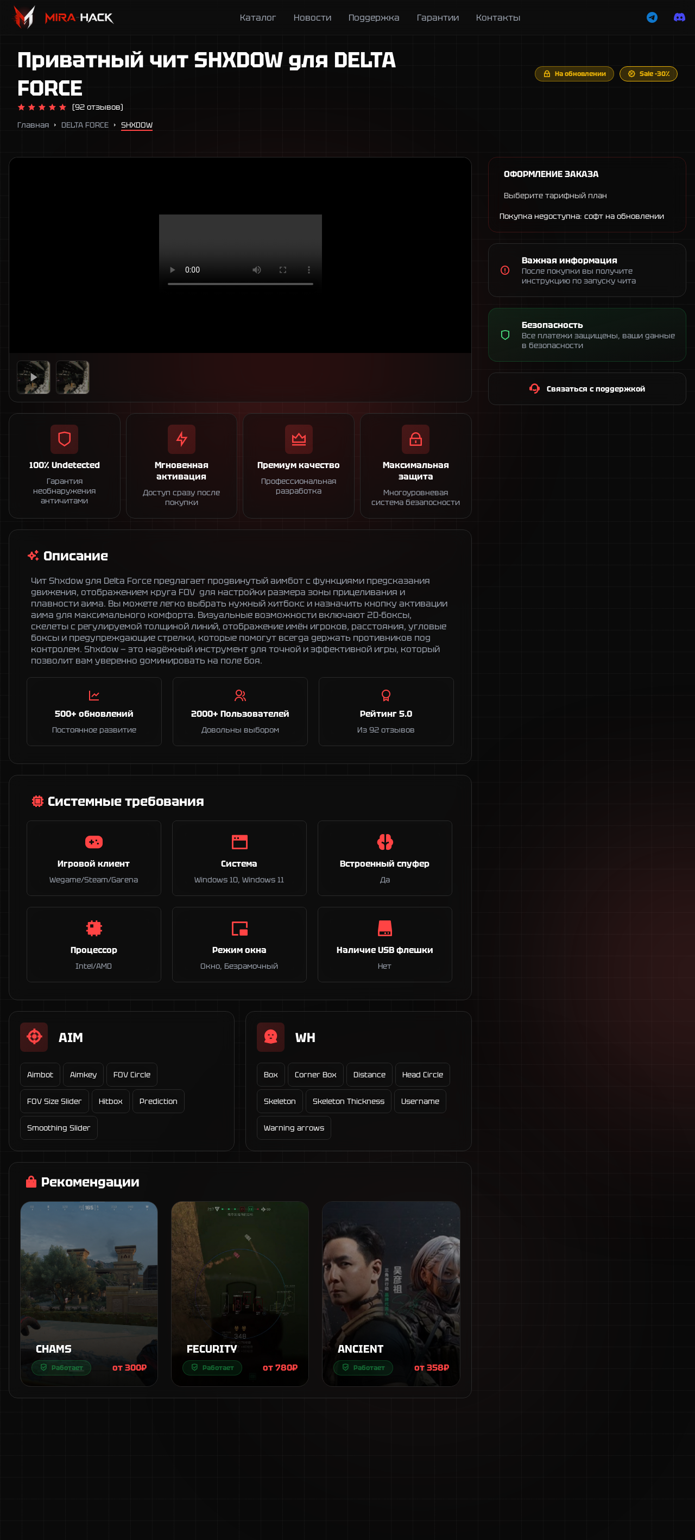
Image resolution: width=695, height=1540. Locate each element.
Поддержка (374, 17)
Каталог (258, 17)
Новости (312, 17)
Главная (33, 125)
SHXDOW (137, 125)
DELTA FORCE (85, 125)
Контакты (498, 17)
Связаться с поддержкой (587, 389)
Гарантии (438, 17)
